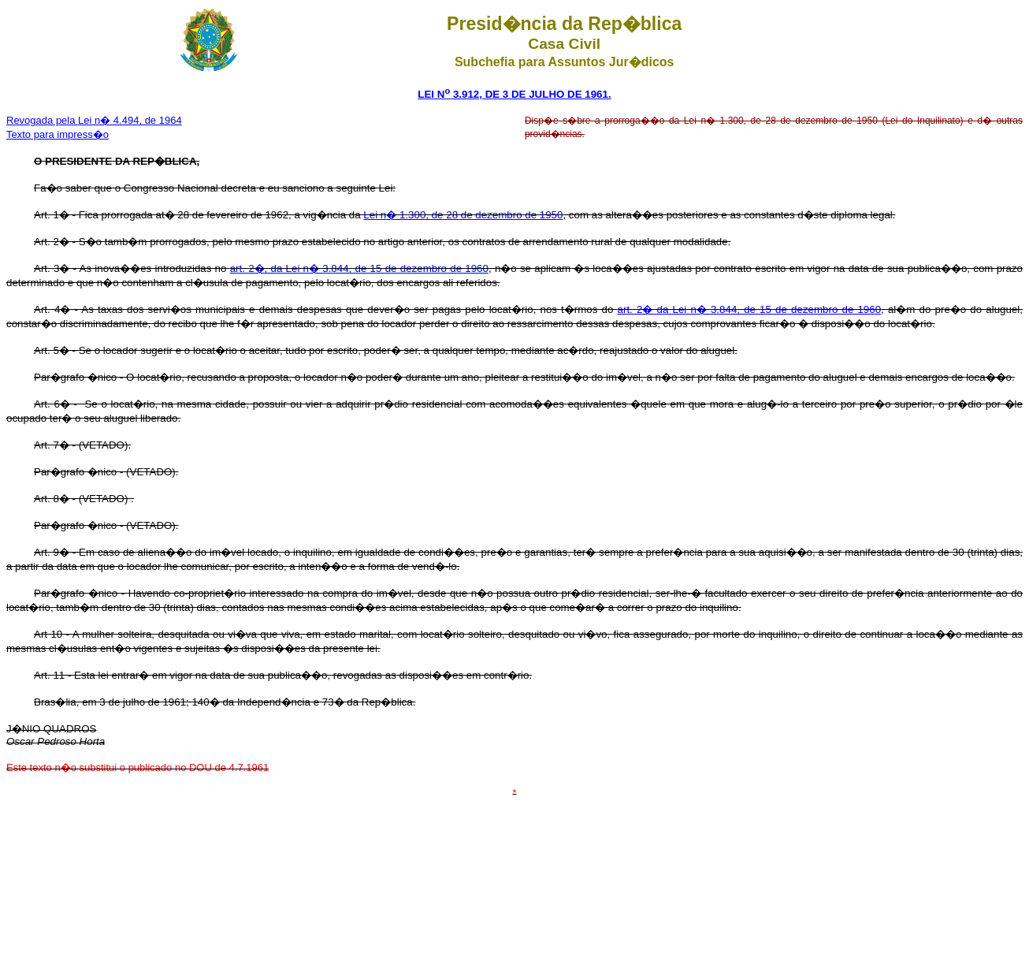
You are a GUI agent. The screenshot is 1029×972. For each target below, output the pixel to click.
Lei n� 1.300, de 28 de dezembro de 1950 (463, 215)
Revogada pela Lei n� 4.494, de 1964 (94, 120)
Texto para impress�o (57, 134)
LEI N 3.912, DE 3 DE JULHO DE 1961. (514, 94)
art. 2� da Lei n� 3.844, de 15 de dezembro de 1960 (750, 309)
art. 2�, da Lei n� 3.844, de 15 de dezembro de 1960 (359, 268)
